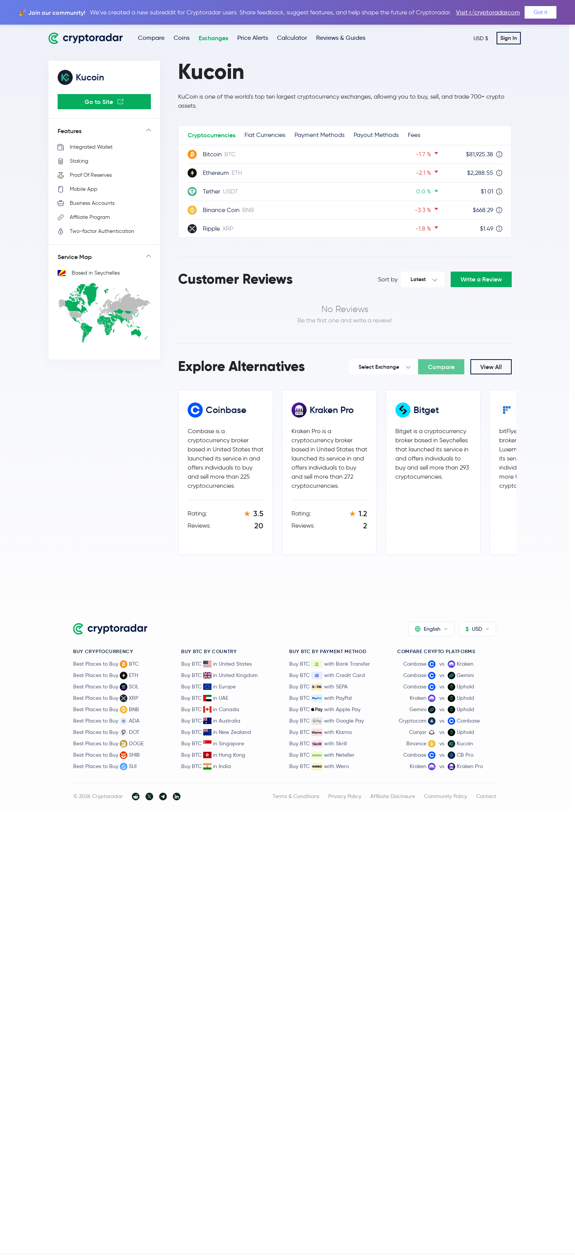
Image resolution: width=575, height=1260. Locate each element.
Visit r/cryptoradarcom (488, 12)
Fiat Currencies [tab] (264, 134)
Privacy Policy (344, 796)
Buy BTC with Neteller (321, 755)
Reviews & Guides (340, 37)
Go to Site (104, 101)
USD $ (480, 38)
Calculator (292, 37)
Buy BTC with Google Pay (326, 721)
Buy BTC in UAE (204, 697)
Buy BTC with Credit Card (327, 675)
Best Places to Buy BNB (106, 709)
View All (491, 367)
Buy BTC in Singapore (212, 743)
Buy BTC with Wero (319, 766)
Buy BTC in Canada (210, 709)
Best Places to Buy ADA (106, 721)
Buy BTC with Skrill (318, 744)
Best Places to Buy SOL (106, 687)
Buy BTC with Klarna (320, 732)
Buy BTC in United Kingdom (219, 675)
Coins (182, 37)
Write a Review (481, 279)
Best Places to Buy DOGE (108, 744)
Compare (151, 37)
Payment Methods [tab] (320, 134)
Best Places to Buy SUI (104, 766)
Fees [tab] (414, 134)
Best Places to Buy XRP (105, 698)
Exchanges (213, 38)
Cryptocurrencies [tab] (211, 135)
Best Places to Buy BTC (106, 664)
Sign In (508, 38)
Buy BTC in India (206, 766)
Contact (486, 796)
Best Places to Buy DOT (106, 732)
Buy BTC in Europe (208, 686)
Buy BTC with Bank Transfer (329, 664)
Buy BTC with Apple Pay (324, 709)
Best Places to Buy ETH (105, 675)
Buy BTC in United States (216, 663)
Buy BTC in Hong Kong (213, 754)
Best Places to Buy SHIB (106, 755)
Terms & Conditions (296, 796)
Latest (418, 279)
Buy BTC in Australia (210, 720)
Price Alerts (252, 37)
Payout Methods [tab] (376, 134)
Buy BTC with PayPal (320, 698)
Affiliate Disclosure (392, 796)
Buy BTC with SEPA (318, 687)
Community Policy (445, 796)
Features (69, 131)
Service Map (75, 257)
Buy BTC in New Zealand (216, 732)
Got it (540, 12)
